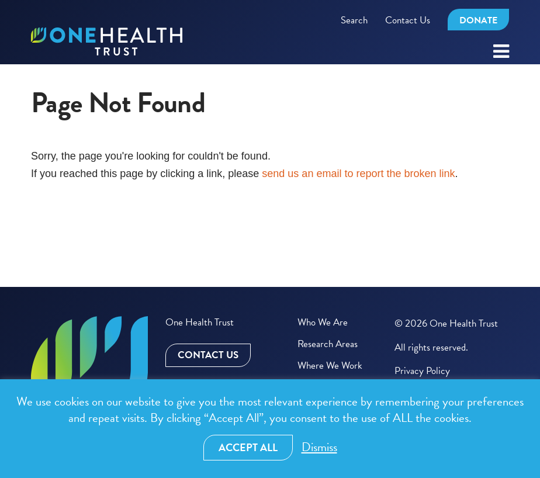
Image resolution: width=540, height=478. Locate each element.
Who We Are (322, 322)
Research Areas (327, 344)
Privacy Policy (422, 370)
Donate (478, 20)
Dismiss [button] (319, 447)
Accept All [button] (248, 447)
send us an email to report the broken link (358, 173)
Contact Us (407, 20)
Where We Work (329, 365)
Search (354, 20)
